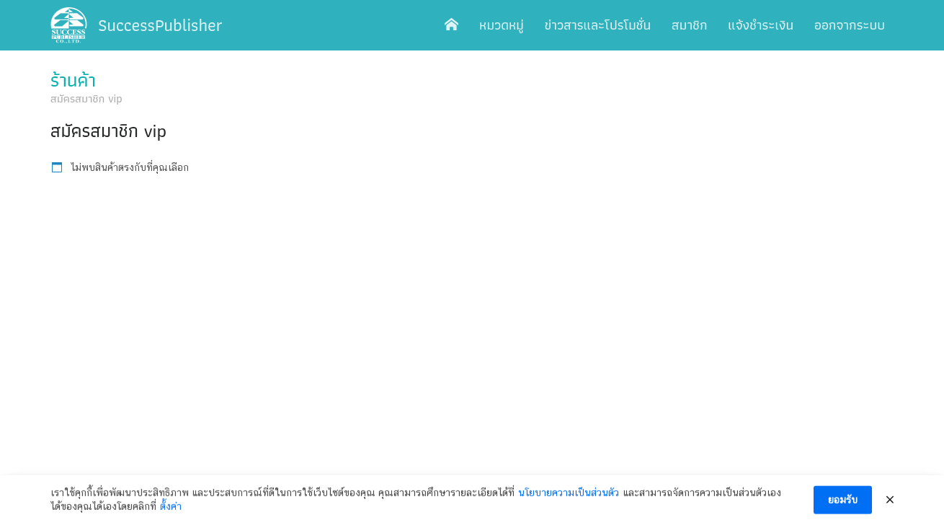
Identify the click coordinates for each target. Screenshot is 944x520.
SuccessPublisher (160, 25)
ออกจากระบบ (849, 25)
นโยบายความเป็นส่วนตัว (568, 497)
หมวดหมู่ (501, 25)
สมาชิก (689, 25)
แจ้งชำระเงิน (760, 25)
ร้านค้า (73, 80)
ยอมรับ (843, 505)
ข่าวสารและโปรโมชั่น (598, 25)
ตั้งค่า (171, 511)
